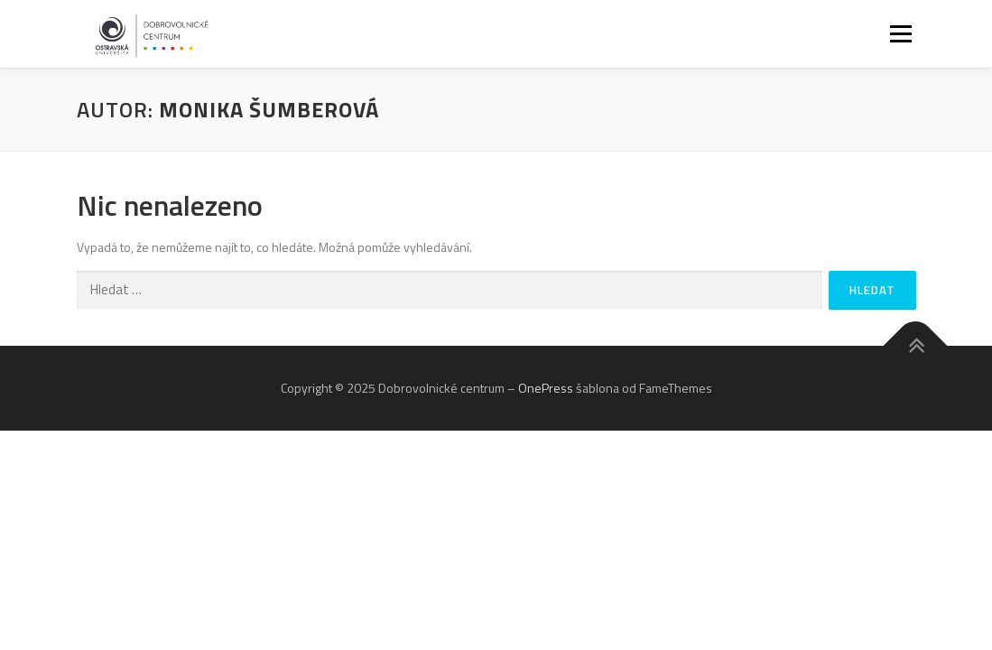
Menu (900, 33)
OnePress (545, 387)
